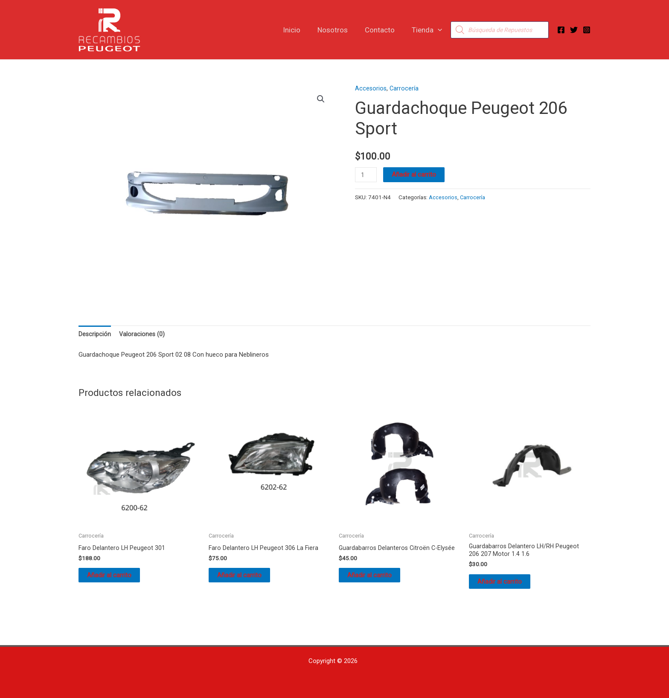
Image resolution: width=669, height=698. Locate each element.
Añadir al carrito (415, 174)
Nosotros (339, 30)
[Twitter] (574, 30)
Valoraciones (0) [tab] (142, 334)
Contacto (383, 30)
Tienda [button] (428, 30)
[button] (439, 30)
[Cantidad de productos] (366, 174)
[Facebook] (561, 30)
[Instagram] (586, 30)
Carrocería (405, 88)
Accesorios (371, 88)
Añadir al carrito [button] (118, 578)
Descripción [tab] (95, 334)
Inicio (300, 30)
